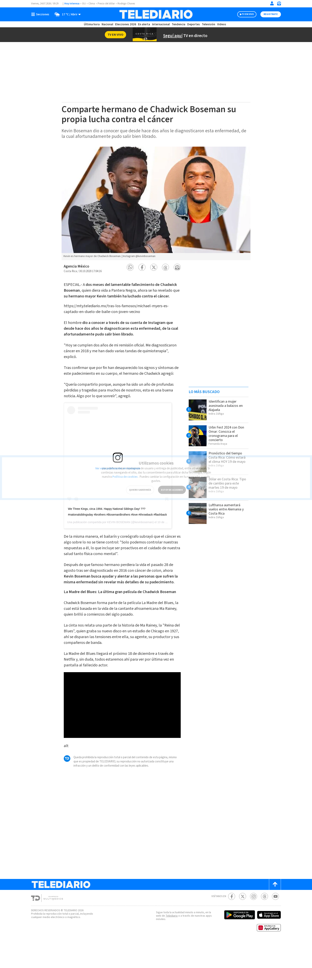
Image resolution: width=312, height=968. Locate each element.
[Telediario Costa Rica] (156, 14)
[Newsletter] (279, 4)
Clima (92, 3)
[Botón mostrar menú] (41, 14)
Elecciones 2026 (126, 24)
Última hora (91, 24)
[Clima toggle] (66, 14)
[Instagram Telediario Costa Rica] (253, 923)
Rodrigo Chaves (128, 3)
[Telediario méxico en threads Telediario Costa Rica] (264, 923)
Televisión (208, 24)
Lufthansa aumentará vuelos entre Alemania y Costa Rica (228, 509)
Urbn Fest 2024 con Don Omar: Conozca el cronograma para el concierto (228, 433)
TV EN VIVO (244, 14)
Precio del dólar (107, 3)
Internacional (161, 24)
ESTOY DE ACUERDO (172, 484)
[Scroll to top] (275, 911)
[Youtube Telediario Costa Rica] (275, 923)
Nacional (107, 24)
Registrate (270, 14)
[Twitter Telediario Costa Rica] (242, 923)
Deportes (194, 24)
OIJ (84, 3)
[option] (156, 203)
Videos (221, 24)
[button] (130, 267)
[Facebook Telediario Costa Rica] (231, 923)
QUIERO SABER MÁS (140, 484)
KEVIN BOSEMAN (118, 532)
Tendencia (178, 24)
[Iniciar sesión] (272, 3)
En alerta (145, 24)
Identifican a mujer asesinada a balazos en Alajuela (227, 405)
